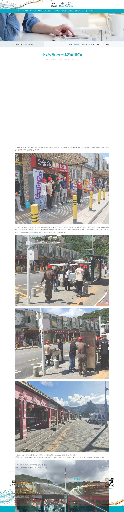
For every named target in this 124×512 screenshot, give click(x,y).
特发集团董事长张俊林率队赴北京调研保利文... (34, 467)
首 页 (19, 11)
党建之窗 (70, 11)
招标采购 (77, 11)
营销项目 (64, 11)
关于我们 (25, 11)
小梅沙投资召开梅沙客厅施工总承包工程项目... (34, 470)
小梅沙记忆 (33, 11)
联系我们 (91, 11)
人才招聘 (84, 11)
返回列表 (106, 468)
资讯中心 (50, 11)
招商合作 (57, 11)
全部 (71, 44)
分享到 (16, 460)
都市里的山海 (42, 11)
